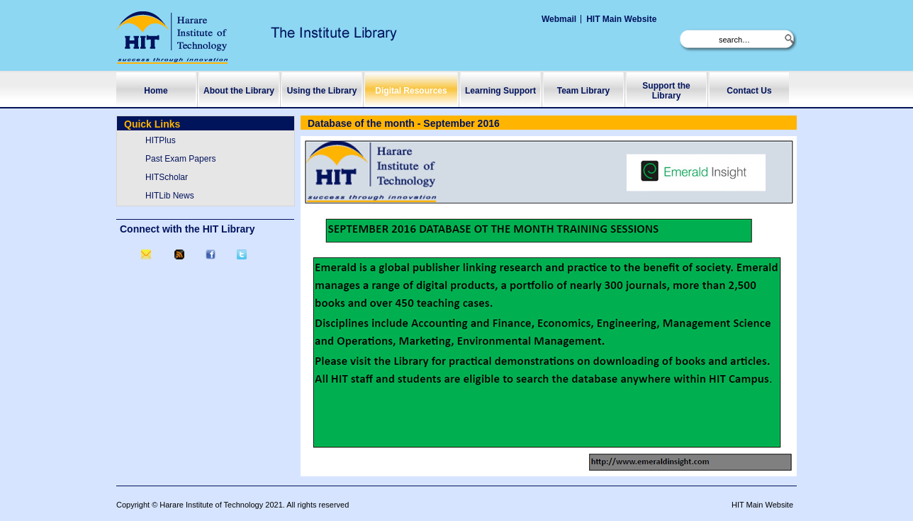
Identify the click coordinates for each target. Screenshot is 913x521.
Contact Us (749, 91)
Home (155, 91)
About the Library (238, 91)
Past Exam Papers (180, 159)
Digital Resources (411, 91)
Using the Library (322, 91)
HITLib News (169, 196)
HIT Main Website (621, 19)
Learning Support (500, 91)
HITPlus (160, 140)
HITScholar (166, 177)
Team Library (583, 91)
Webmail (559, 19)
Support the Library (666, 91)
